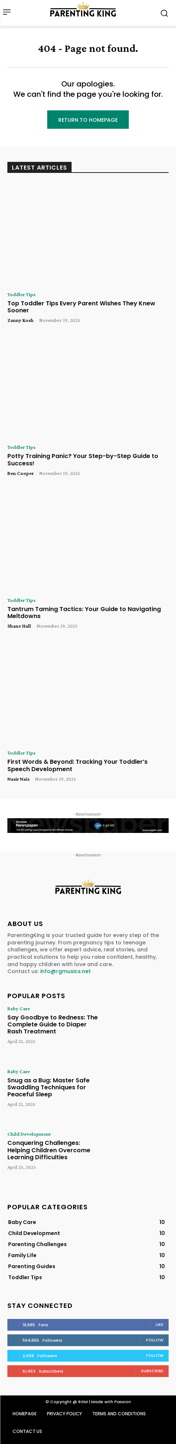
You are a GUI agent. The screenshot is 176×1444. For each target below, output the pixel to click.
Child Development (29, 1133)
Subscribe (152, 1371)
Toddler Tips (21, 294)
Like (159, 1324)
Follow (154, 1340)
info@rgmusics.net (65, 971)
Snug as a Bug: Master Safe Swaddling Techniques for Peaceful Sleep (48, 1087)
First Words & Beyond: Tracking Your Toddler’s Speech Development (77, 765)
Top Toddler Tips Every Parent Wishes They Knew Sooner (81, 307)
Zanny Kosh (20, 320)
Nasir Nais (18, 779)
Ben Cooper (20, 473)
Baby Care (18, 1008)
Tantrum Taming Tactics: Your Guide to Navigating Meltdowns (84, 612)
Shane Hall (19, 626)
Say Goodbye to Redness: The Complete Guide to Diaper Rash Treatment (52, 1024)
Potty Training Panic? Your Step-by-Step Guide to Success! (82, 459)
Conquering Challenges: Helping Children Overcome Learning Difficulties (48, 1150)
